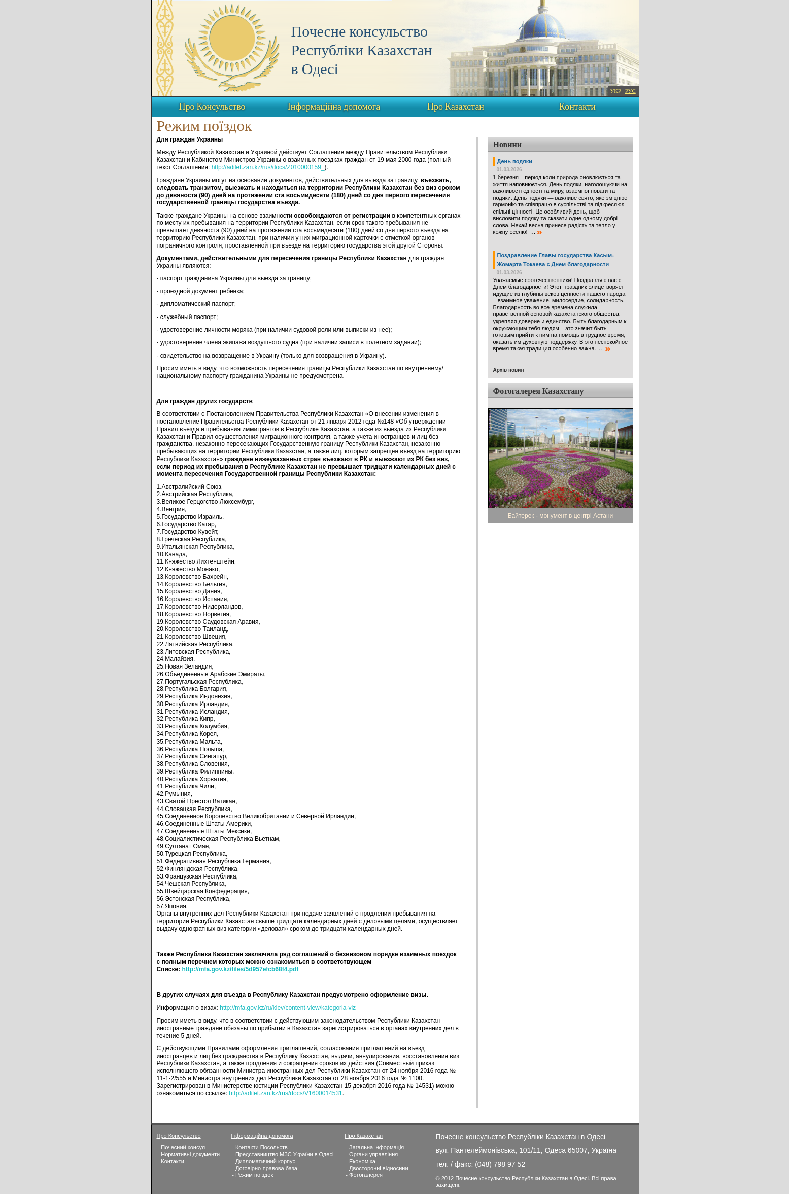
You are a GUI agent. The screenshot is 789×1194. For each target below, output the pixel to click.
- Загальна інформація (375, 1147)
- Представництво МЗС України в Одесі (282, 1154)
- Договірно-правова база (264, 1168)
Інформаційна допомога (334, 107)
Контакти (577, 107)
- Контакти (171, 1161)
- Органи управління (372, 1154)
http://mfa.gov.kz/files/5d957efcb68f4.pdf (240, 969)
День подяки (514, 161)
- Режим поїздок (252, 1175)
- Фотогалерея (364, 1175)
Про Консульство (212, 107)
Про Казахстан (455, 107)
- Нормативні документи (189, 1154)
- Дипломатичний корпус (263, 1161)
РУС (630, 91)
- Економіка (360, 1161)
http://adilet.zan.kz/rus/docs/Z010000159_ (268, 167)
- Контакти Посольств (260, 1147)
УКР (615, 91)
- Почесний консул (181, 1147)
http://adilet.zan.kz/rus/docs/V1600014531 (285, 1093)
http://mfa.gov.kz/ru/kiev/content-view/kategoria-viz (288, 1007)
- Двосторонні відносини (377, 1168)
